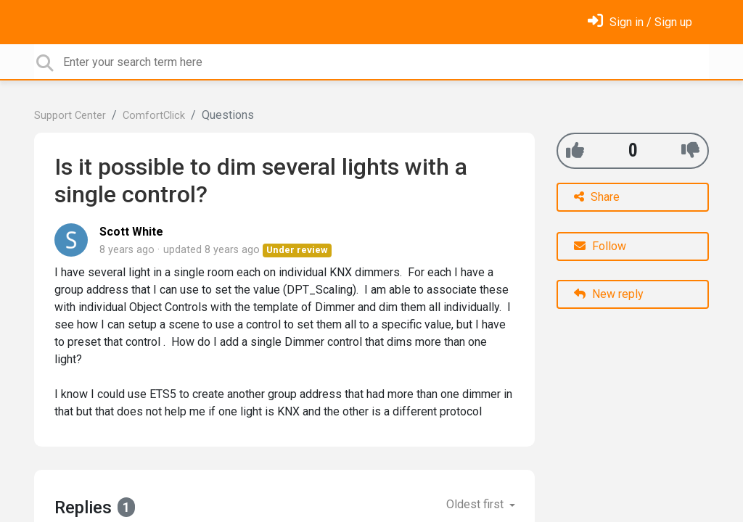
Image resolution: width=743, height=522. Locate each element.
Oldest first (476, 504)
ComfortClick (154, 115)
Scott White (131, 232)
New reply (609, 294)
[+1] (575, 150)
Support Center (70, 115)
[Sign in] (640, 22)
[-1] (690, 150)
